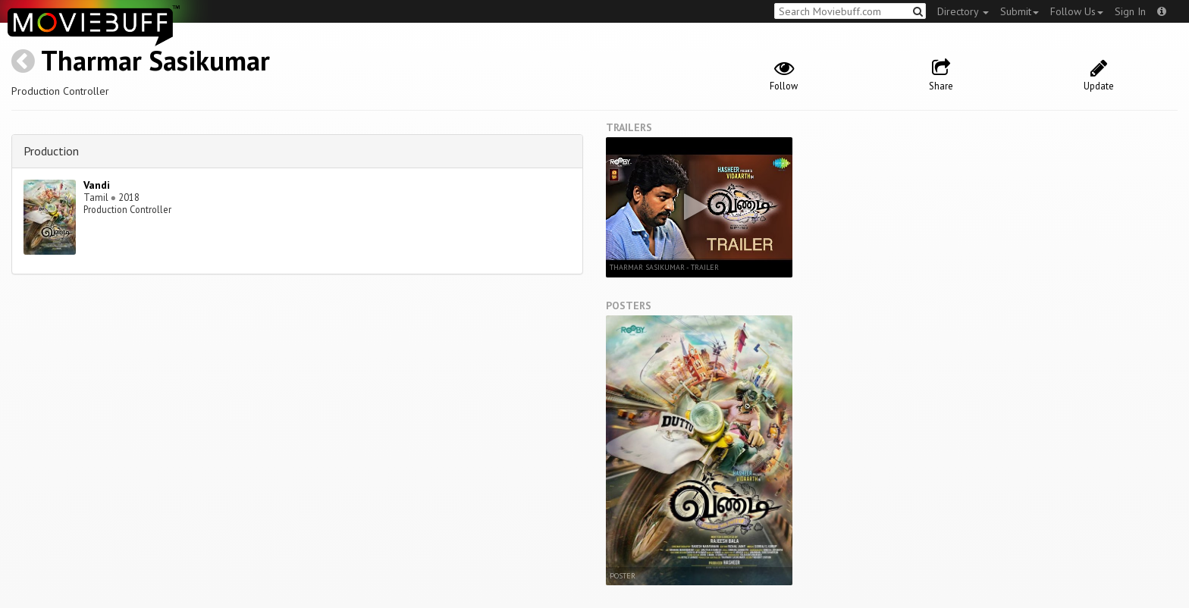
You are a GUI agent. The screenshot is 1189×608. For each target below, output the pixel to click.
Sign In (1130, 11)
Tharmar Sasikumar (155, 60)
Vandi (96, 185)
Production (51, 150)
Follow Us (1076, 11)
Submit (1019, 11)
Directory (963, 11)
